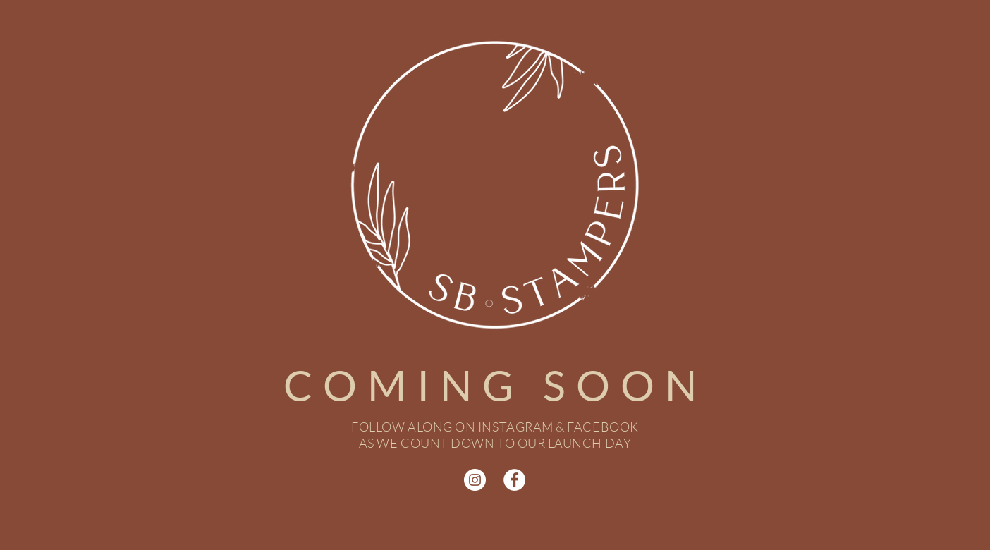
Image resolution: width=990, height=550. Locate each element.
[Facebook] (514, 480)
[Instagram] (475, 480)
